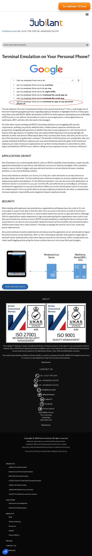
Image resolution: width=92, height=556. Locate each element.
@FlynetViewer (48, 394)
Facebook (48, 404)
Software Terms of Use (59, 451)
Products (10, 464)
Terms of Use (29, 451)
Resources (12, 526)
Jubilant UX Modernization (18, 485)
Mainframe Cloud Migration (18, 503)
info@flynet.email (9, 31)
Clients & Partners (15, 521)
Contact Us (11, 546)
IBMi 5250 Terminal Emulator (19, 476)
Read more (45, 362)
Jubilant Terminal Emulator (18, 467)
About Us (10, 514)
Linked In (48, 399)
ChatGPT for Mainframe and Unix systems (23, 494)
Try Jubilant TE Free (74, 6)
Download (10, 550)
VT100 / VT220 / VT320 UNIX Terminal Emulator (25, 481)
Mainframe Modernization (18, 508)
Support (11, 530)
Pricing (9, 541)
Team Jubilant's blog (15, 287)
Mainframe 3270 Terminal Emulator (21, 472)
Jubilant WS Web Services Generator (21, 489)
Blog (10, 517)
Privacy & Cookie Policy (43, 451)
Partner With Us (14, 535)
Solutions (10, 500)
